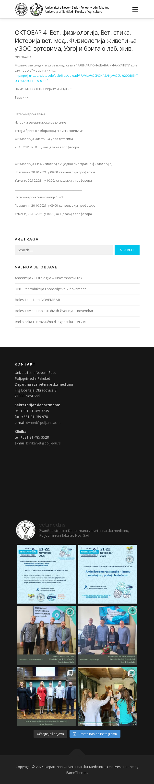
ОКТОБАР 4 (23, 57)
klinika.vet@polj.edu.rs (43, 443)
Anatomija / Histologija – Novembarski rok (48, 278)
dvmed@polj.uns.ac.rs (43, 422)
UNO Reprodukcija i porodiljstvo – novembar (50, 289)
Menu (135, 9)
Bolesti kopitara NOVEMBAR (37, 299)
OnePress (114, 766)
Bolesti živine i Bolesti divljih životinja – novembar (54, 310)
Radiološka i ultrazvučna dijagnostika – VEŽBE (51, 321)
